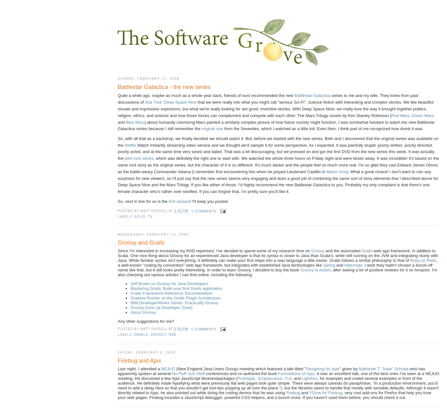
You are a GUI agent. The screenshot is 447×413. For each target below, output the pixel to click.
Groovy (317, 250)
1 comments (203, 211)
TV (150, 216)
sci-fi (139, 216)
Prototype (246, 378)
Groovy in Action (315, 270)
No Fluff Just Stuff (188, 373)
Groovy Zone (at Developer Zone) (161, 307)
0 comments (203, 329)
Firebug (293, 392)
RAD (172, 334)
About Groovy (143, 312)
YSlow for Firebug (325, 392)
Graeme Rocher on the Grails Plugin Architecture (175, 298)
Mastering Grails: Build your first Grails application (176, 288)
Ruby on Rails (423, 260)
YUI (288, 378)
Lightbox (309, 378)
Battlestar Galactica (312, 95)
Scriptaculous (269, 378)
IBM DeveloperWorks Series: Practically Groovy (174, 302)
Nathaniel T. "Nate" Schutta (383, 368)
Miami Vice (336, 171)
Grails (366, 250)
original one (212, 128)
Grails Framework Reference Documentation (171, 293)
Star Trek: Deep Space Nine (171, 102)
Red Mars (400, 115)
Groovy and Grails (141, 243)
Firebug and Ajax (139, 361)
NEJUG (168, 368)
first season (179, 201)
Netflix (130, 145)
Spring (329, 265)
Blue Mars (135, 122)
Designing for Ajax (322, 368)
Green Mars (423, 115)
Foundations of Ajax (296, 373)
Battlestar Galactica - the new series (164, 87)
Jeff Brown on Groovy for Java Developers (169, 283)
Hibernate (353, 265)
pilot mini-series (139, 158)
